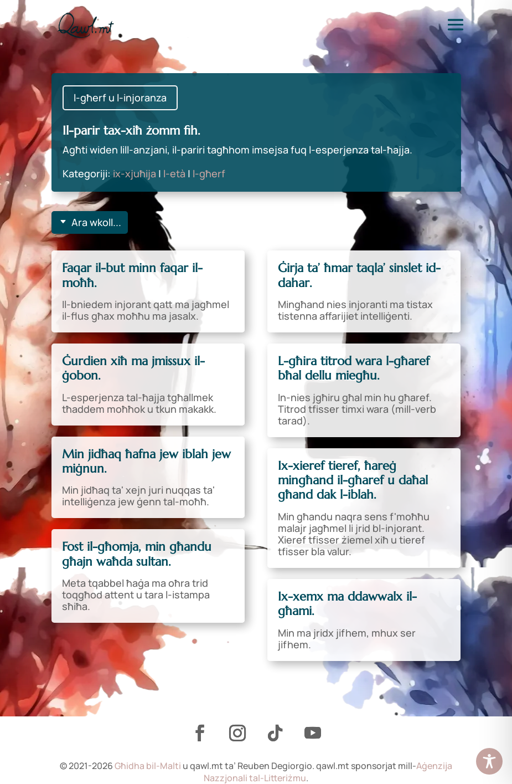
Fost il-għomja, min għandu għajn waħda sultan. (136, 553)
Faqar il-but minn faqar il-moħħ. (132, 275)
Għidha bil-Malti (148, 766)
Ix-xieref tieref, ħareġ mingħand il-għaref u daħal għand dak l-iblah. (353, 480)
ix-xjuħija (134, 173)
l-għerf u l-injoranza (120, 97)
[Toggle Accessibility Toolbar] (489, 761)
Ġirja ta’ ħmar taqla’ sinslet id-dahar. (359, 275)
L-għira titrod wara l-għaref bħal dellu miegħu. (354, 368)
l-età (174, 173)
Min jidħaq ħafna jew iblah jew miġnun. (146, 461)
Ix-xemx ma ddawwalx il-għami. (347, 603)
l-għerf (209, 173)
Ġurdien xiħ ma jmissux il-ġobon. (133, 368)
